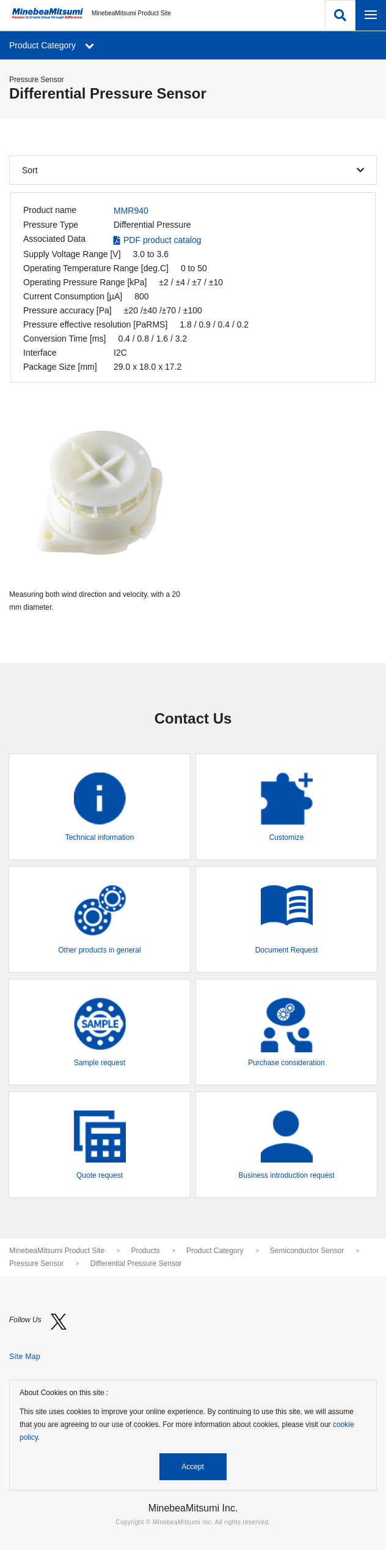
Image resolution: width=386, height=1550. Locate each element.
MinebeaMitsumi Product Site (56, 1250)
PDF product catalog (162, 240)
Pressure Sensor (36, 1263)
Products (145, 1250)
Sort (30, 170)
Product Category (214, 1250)
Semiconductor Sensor (307, 1250)
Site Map (24, 1356)
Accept (193, 1466)
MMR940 (131, 210)
